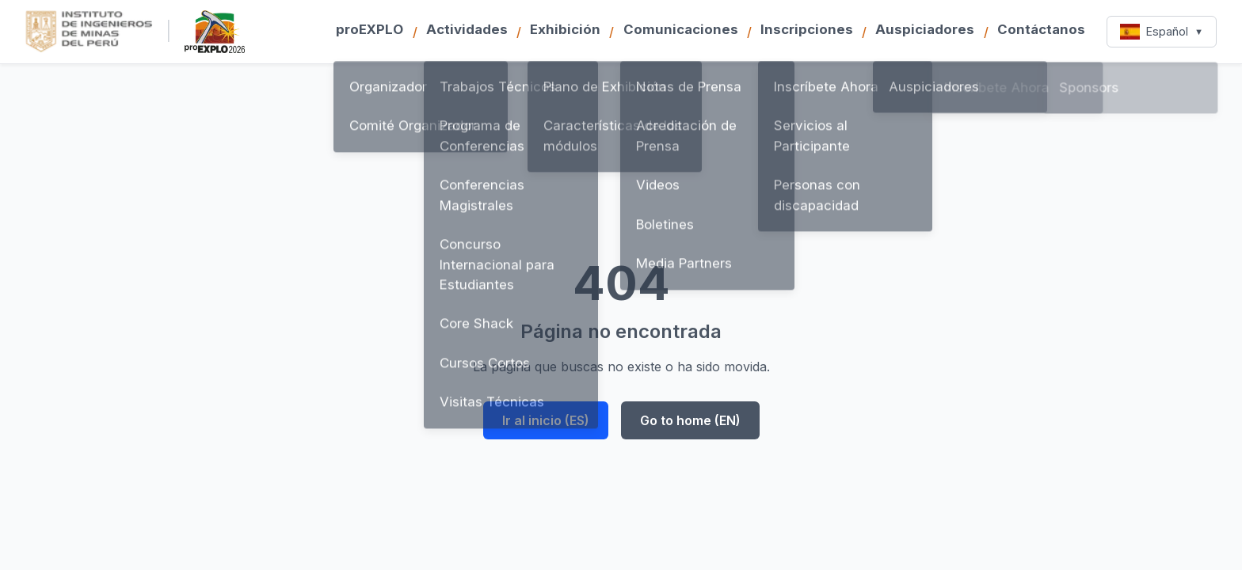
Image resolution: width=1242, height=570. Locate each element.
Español (1161, 32)
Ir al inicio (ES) (545, 420)
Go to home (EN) (690, 420)
